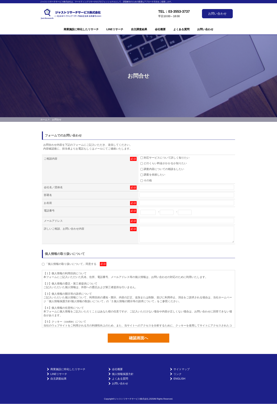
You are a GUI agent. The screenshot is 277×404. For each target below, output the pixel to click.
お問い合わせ (217, 13)
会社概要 (160, 29)
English (179, 378)
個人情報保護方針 (122, 374)
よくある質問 (181, 29)
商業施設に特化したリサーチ (81, 29)
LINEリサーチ (114, 29)
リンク (178, 374)
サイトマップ (182, 369)
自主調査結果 (139, 29)
